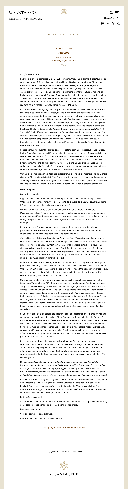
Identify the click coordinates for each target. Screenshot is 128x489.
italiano (110, 18)
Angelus (32, 18)
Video (64, 65)
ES (59, 34)
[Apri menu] (116, 12)
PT (78, 34)
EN (54, 34)
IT (74, 34)
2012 (40, 18)
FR (64, 34)
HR (69, 34)
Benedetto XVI (17, 18)
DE (49, 34)
